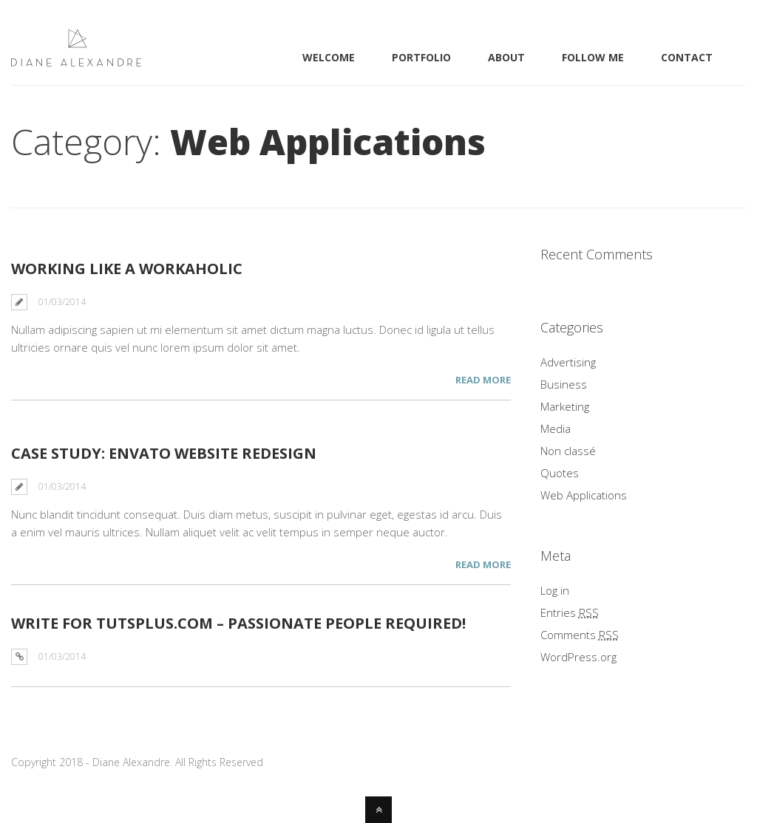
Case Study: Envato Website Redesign (163, 453)
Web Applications (583, 495)
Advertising (568, 362)
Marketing (564, 406)
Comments (579, 634)
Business (563, 384)
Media (555, 428)
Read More (483, 379)
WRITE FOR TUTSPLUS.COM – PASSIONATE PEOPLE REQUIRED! (238, 623)
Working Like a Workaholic (126, 269)
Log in (554, 590)
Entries (569, 612)
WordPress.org (578, 656)
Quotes (559, 472)
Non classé (568, 450)
